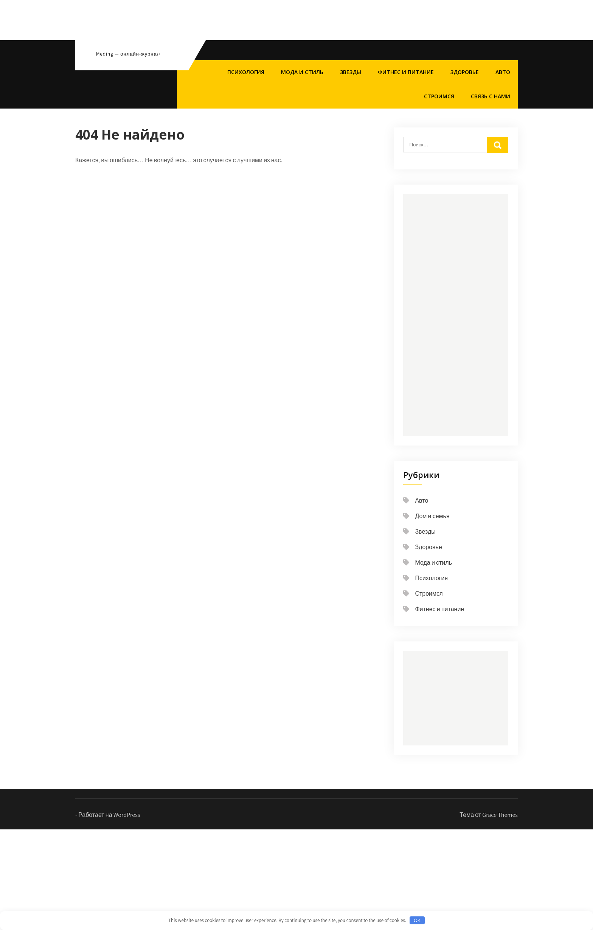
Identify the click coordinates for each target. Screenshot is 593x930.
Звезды (350, 72)
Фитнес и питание (406, 72)
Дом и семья (432, 516)
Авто (502, 72)
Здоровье (464, 72)
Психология (245, 72)
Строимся (439, 96)
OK (417, 920)
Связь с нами (490, 96)
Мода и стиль (302, 72)
